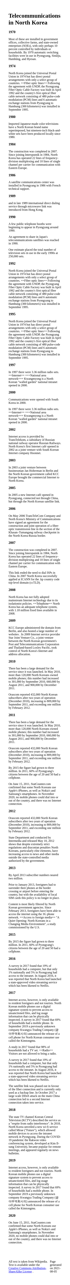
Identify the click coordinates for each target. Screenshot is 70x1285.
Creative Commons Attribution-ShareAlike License (27, 1270)
